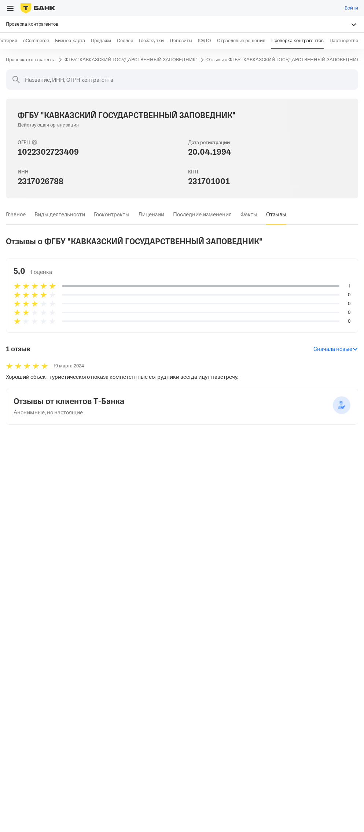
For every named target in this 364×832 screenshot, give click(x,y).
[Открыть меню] (10, 8)
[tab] (16, 214)
